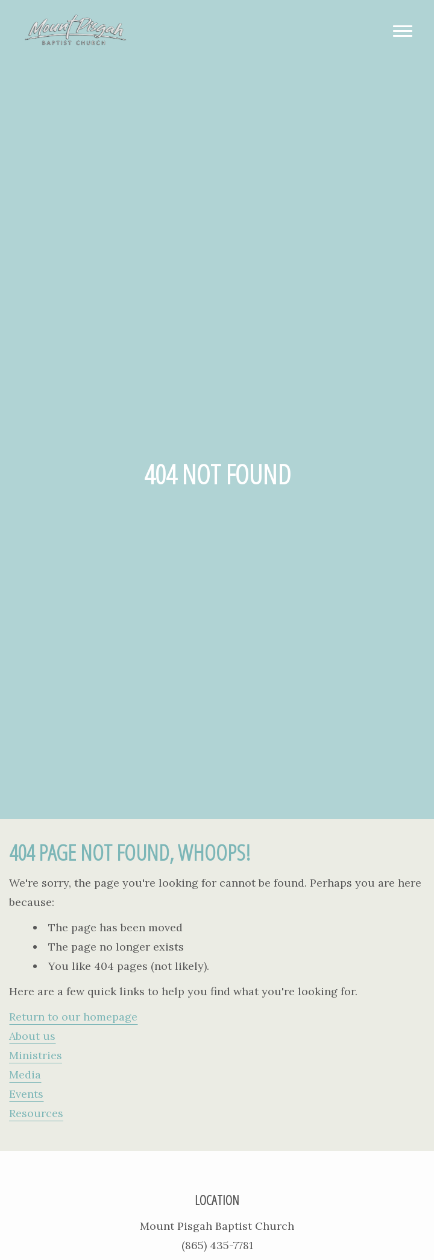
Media (25, 1074)
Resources (36, 1113)
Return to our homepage (73, 1017)
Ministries (35, 1055)
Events (26, 1094)
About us (32, 1036)
